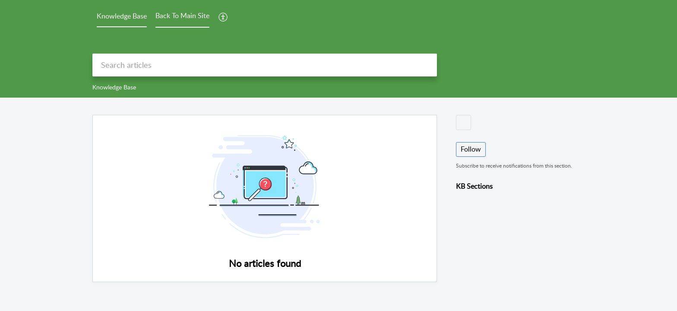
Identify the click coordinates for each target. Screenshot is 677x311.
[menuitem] (223, 17)
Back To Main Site (182, 15)
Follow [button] (471, 149)
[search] (264, 65)
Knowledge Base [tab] (122, 16)
